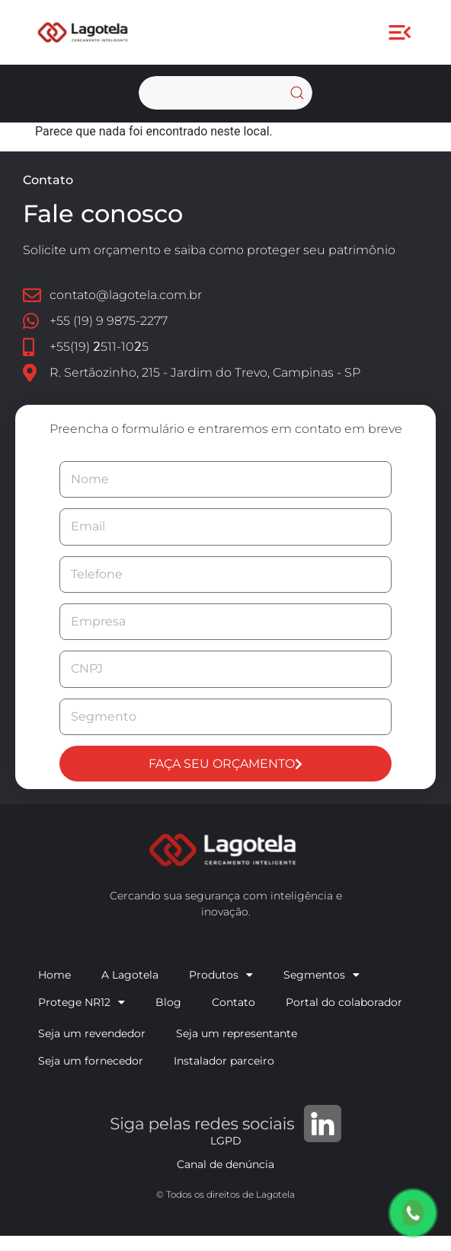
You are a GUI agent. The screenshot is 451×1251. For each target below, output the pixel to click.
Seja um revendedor (92, 1033)
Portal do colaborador (344, 1002)
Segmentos (321, 975)
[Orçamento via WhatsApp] (413, 1213)
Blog (168, 1002)
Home (54, 975)
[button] (400, 32)
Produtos (221, 975)
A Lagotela (129, 975)
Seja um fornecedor (90, 1061)
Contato (233, 1002)
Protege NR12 (81, 1002)
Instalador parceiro (224, 1061)
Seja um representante (236, 1033)
